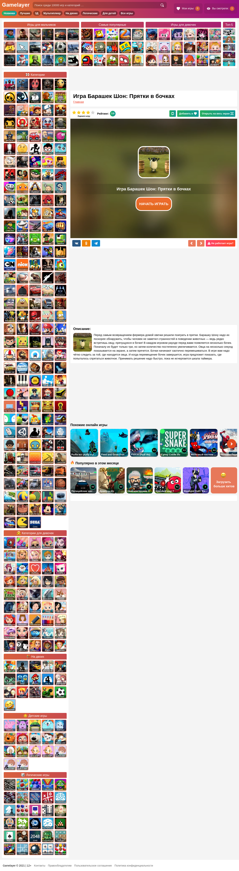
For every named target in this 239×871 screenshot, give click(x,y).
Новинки (9, 13)
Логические (90, 13)
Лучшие (25, 13)
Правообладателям (60, 865)
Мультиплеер (52, 13)
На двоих (72, 13)
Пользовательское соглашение (93, 865)
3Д (36, 13)
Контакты (39, 865)
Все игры (127, 13)
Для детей (109, 13)
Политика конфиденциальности (133, 865)
